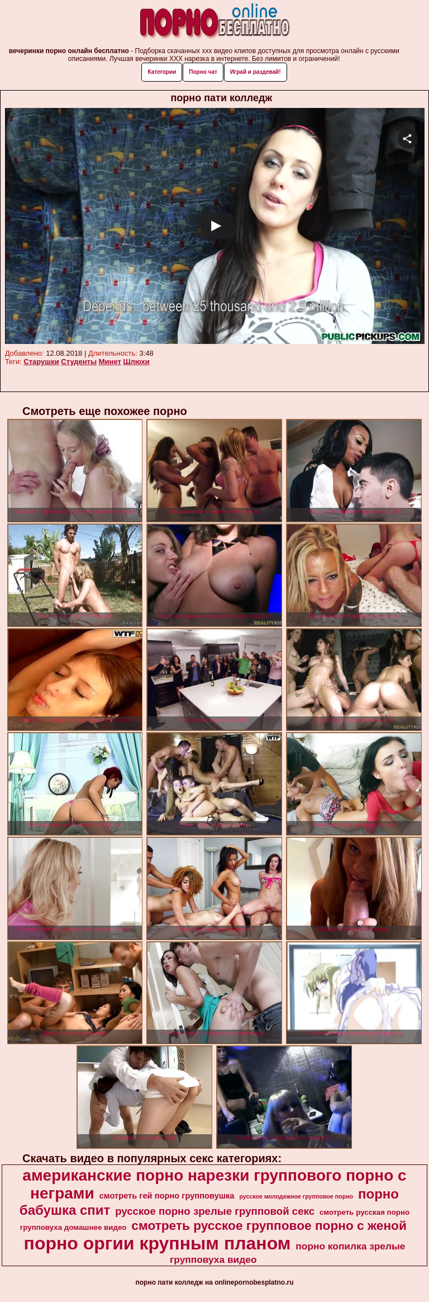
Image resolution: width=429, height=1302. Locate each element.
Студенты (79, 361)
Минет (110, 361)
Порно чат (203, 72)
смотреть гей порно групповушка (167, 1195)
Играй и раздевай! (255, 72)
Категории (161, 72)
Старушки (41, 361)
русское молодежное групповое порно (296, 1196)
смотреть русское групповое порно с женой (269, 1225)
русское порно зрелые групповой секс (214, 1211)
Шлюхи (136, 361)
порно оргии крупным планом (157, 1243)
